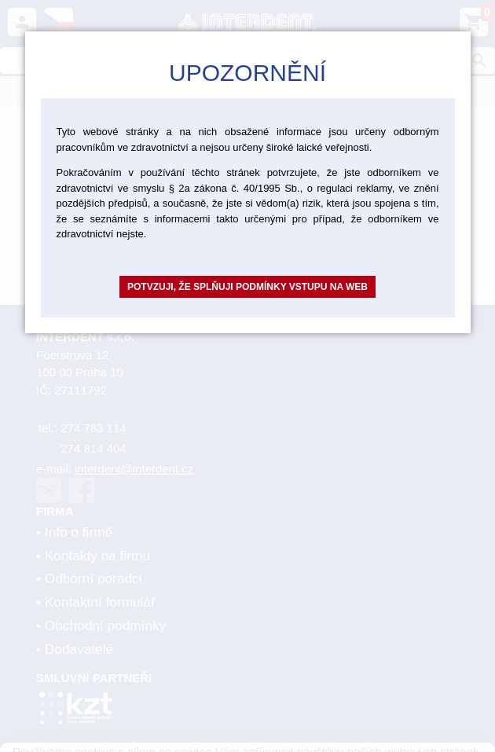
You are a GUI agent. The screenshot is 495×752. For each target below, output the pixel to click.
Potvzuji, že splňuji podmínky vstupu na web (247, 286)
